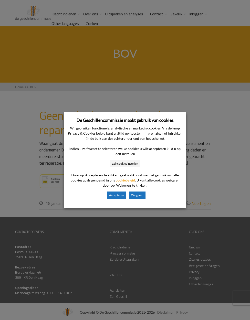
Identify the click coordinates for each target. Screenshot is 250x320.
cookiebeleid (125, 180)
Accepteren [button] (116, 195)
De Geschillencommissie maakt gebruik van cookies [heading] (125, 120)
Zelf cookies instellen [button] (125, 163)
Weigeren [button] (137, 195)
